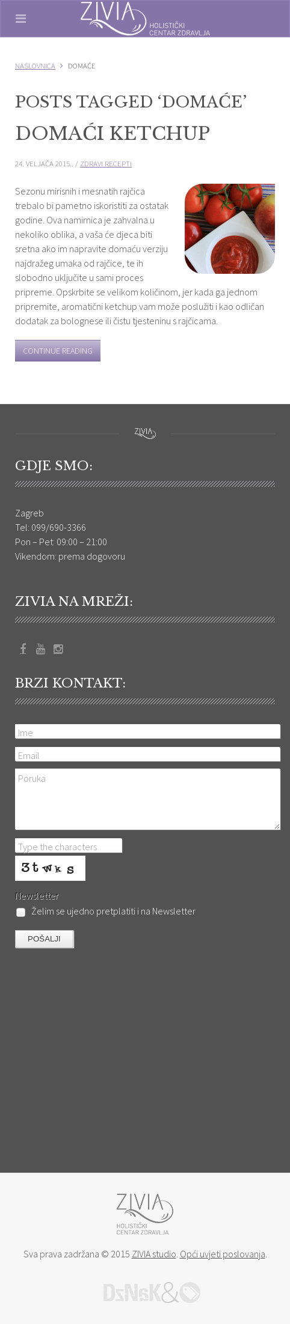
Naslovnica (35, 65)
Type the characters (57, 847)
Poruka (32, 778)
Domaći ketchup (112, 133)
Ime (25, 733)
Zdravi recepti (106, 163)
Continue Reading (58, 350)
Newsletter (36, 895)
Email (29, 755)
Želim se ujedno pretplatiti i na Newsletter (105, 911)
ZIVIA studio (154, 1254)
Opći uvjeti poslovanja (222, 1254)
